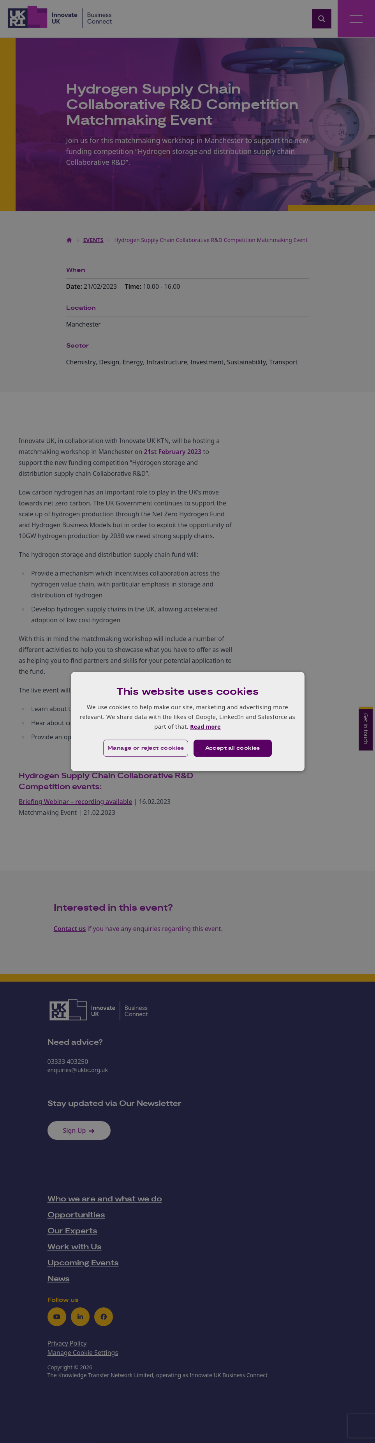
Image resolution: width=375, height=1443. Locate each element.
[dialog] (188, 721)
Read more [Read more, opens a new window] (205, 726)
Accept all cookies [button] (232, 748)
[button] (145, 748)
